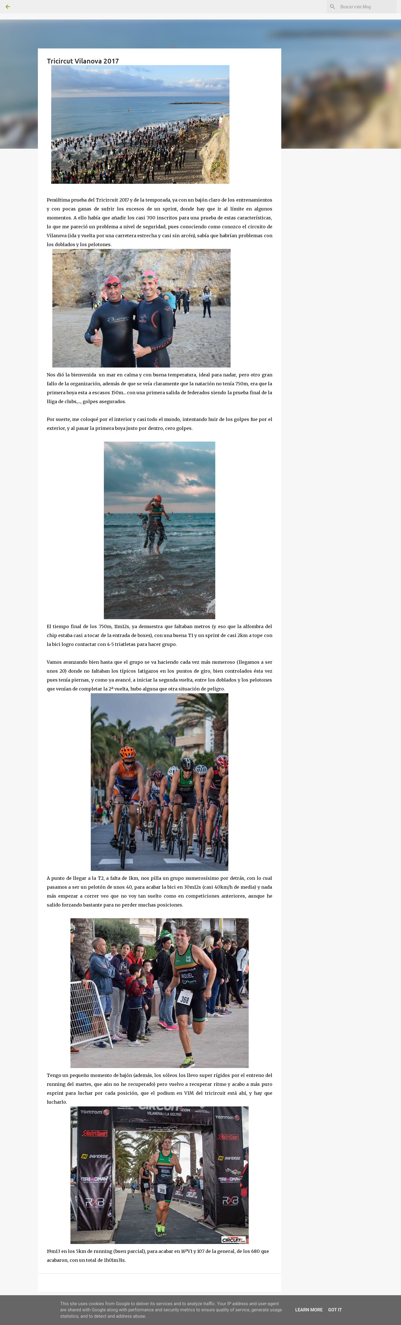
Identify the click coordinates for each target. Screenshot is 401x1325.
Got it (335, 1309)
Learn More (308, 1309)
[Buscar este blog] (367, 6)
